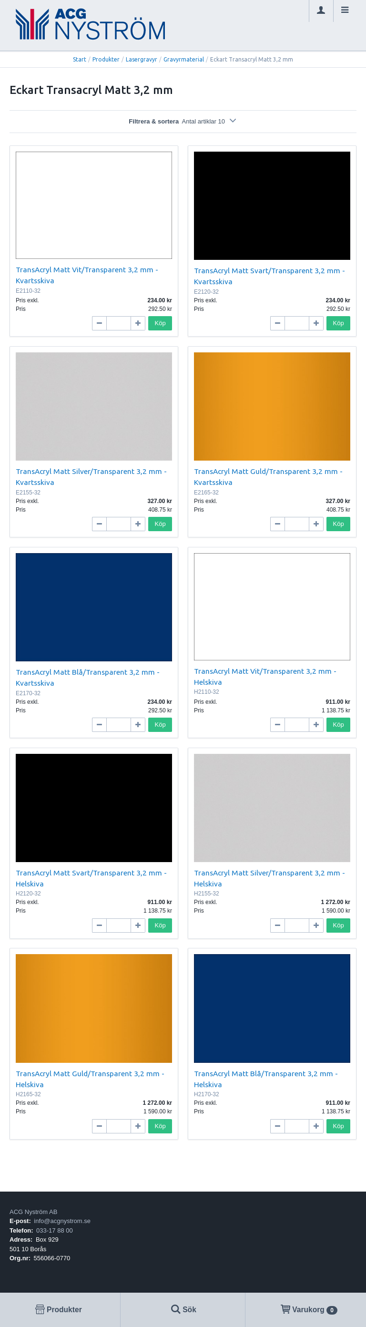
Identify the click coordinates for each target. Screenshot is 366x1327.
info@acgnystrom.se (62, 1220)
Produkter (106, 59)
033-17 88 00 (54, 1230)
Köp (160, 323)
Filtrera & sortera (183, 121)
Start (79, 59)
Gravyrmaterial (183, 59)
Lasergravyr (141, 59)
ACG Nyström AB (33, 1211)
